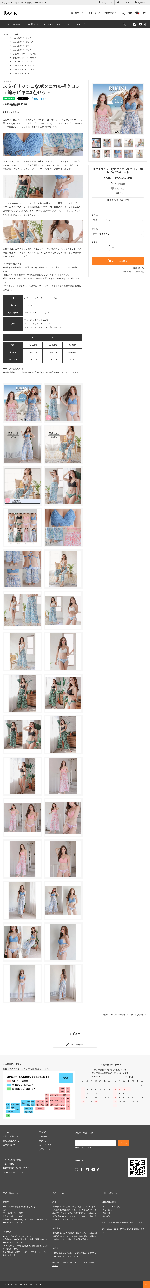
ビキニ (15, 34)
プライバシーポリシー (13, 1172)
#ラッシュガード (65, 24)
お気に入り (118, 188)
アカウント (105, 2)
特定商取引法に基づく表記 (133, 272)
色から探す (17, 38)
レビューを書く (75, 1044)
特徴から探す (18, 66)
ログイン (123, 2)
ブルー (28, 46)
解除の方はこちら (83, 1147)
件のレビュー (39, 98)
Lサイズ (32, 62)
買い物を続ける (139, 1015)
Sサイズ (32, 54)
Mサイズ (32, 58)
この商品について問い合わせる (115, 1015)
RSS (5, 1164)
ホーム (5, 34)
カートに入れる (117, 260)
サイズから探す (19, 54)
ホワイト (29, 50)
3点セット (32, 66)
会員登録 (141, 2)
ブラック (29, 42)
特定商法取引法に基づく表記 (16, 1168)
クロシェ (31, 70)
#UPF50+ (48, 24)
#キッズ (81, 24)
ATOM (12, 1164)
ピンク (28, 38)
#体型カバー (34, 24)
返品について (138, 268)
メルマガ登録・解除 (12, 1159)
